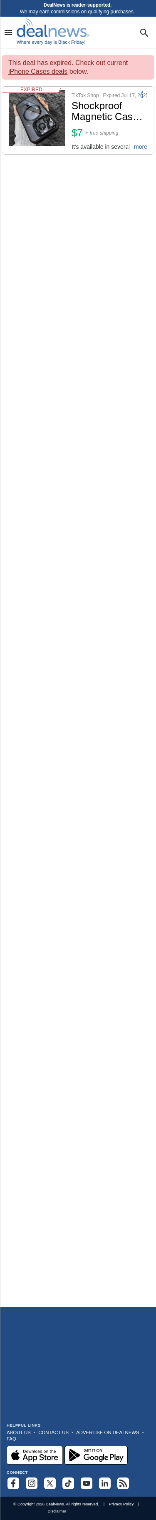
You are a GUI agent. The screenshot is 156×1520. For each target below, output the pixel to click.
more (140, 146)
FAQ (11, 1438)
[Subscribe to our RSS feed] (123, 1483)
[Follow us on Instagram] (31, 1483)
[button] (78, 120)
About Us (19, 1432)
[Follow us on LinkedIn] (104, 1483)
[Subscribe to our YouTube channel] (86, 1483)
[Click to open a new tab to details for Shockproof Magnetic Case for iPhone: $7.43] (37, 120)
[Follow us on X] (50, 1483)
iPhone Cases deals (37, 71)
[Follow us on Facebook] (13, 1483)
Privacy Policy (121, 1504)
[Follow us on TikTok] (68, 1483)
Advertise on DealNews (107, 1432)
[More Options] (142, 94)
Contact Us (53, 1432)
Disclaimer (56, 1511)
